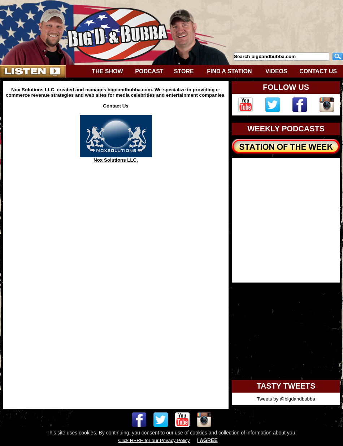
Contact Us (115, 106)
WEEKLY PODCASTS (285, 128)
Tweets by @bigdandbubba (286, 399)
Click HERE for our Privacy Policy (154, 440)
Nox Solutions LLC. (116, 158)
